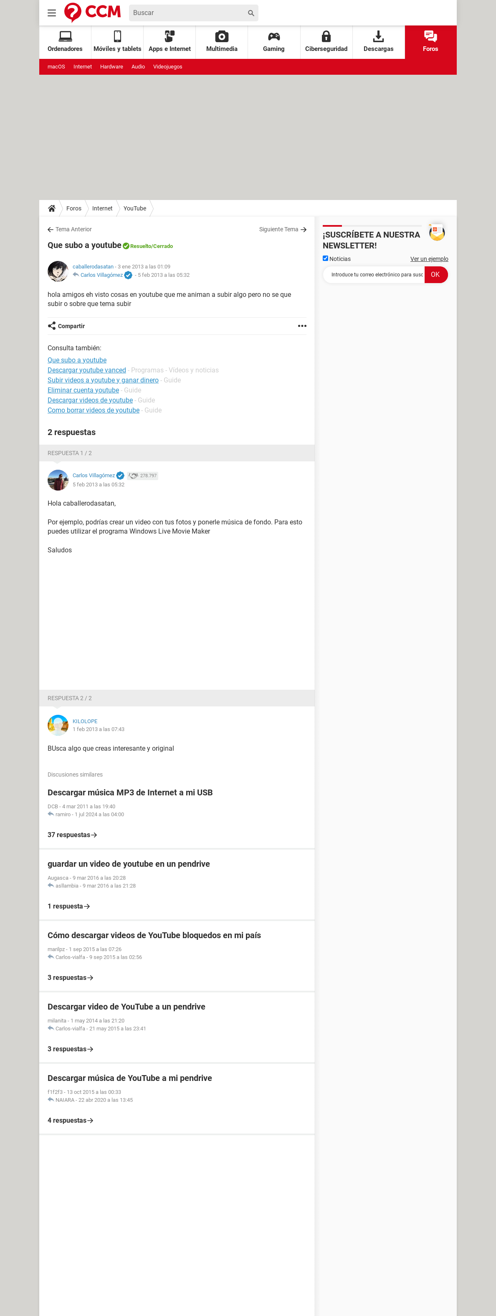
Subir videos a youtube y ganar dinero (103, 380)
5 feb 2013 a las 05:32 (164, 275)
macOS (56, 66)
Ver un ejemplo (429, 259)
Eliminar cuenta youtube (83, 390)
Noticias (337, 259)
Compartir (71, 326)
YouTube (135, 208)
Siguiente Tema (279, 229)
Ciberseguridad (326, 41)
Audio (138, 66)
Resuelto (140, 246)
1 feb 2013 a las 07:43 (98, 729)
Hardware (111, 66)
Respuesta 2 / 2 (70, 698)
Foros (430, 41)
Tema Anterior (74, 229)
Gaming (274, 41)
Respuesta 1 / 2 (70, 453)
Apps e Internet (170, 41)
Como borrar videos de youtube (93, 410)
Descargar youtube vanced (87, 370)
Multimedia (222, 41)
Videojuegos (167, 66)
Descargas (379, 41)
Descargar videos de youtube (90, 400)
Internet (82, 66)
